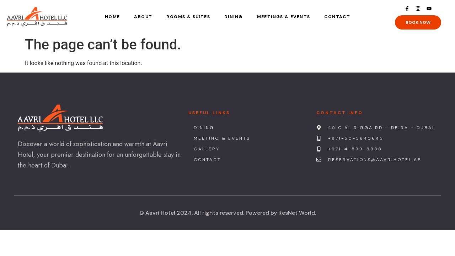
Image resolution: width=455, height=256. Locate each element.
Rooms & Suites (188, 17)
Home (112, 17)
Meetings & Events (283, 17)
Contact (337, 17)
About (143, 17)
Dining (233, 17)
